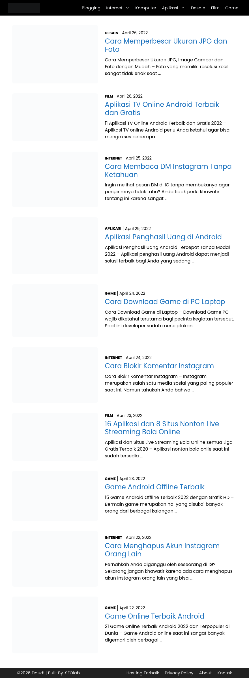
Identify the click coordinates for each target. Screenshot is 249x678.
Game (232, 8)
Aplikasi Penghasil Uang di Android (163, 237)
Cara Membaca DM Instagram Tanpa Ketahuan (168, 170)
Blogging (91, 8)
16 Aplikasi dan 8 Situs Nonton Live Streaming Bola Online (162, 428)
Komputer (145, 8)
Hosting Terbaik (142, 673)
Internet (119, 8)
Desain (198, 8)
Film (215, 8)
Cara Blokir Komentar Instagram (159, 366)
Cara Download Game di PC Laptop (165, 301)
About (205, 673)
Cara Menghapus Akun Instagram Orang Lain (162, 550)
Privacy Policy (179, 673)
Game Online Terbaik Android (155, 616)
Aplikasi (175, 8)
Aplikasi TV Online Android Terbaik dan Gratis (162, 108)
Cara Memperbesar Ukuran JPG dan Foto (166, 45)
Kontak (224, 673)
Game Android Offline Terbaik (155, 487)
